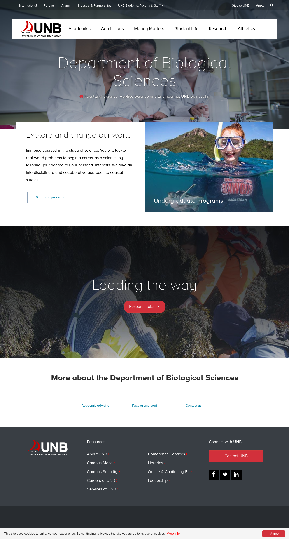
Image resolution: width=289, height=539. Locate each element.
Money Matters (149, 28)
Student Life (186, 28)
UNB (140, 7)
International (28, 5)
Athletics (246, 28)
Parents (49, 5)
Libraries (155, 463)
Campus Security (102, 472)
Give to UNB (240, 5)
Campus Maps (99, 463)
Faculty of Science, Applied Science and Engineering (129, 96)
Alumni (66, 5)
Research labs (141, 307)
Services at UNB (101, 489)
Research (218, 28)
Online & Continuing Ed (169, 472)
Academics (79, 28)
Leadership (158, 481)
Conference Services (166, 454)
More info (173, 533)
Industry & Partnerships (94, 5)
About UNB (97, 454)
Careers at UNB (101, 481)
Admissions (112, 28)
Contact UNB (236, 456)
